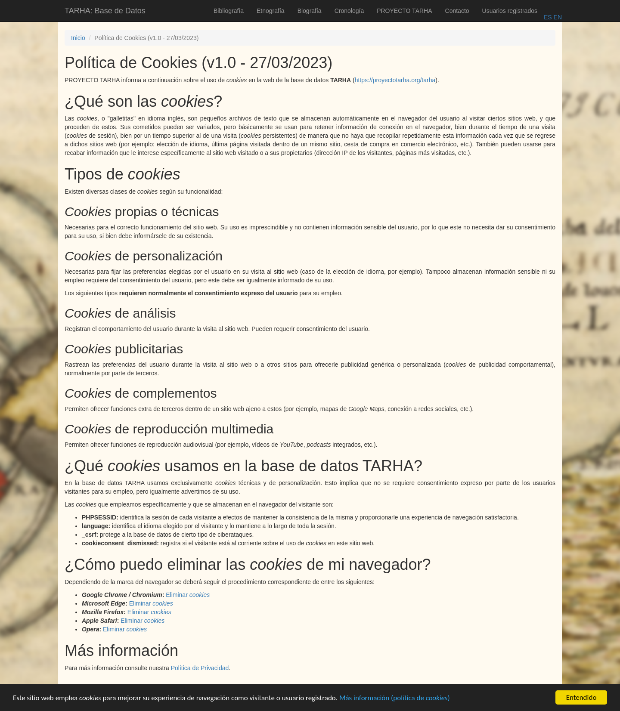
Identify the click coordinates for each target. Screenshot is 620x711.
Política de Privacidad (200, 668)
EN (557, 17)
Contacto (457, 10)
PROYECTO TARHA (404, 10)
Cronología (349, 10)
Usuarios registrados (509, 10)
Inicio (78, 37)
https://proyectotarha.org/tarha (395, 80)
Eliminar (188, 594)
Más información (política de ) (394, 699)
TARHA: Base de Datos (105, 10)
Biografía (310, 10)
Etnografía (271, 10)
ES (548, 17)
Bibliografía (229, 10)
